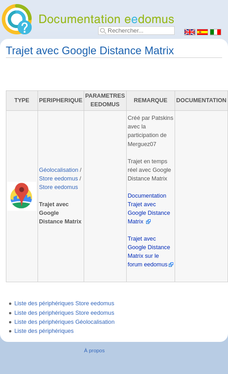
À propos (94, 350)
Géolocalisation (58, 170)
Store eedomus (58, 178)
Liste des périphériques (44, 331)
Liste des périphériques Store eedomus (64, 303)
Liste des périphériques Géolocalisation (64, 322)
